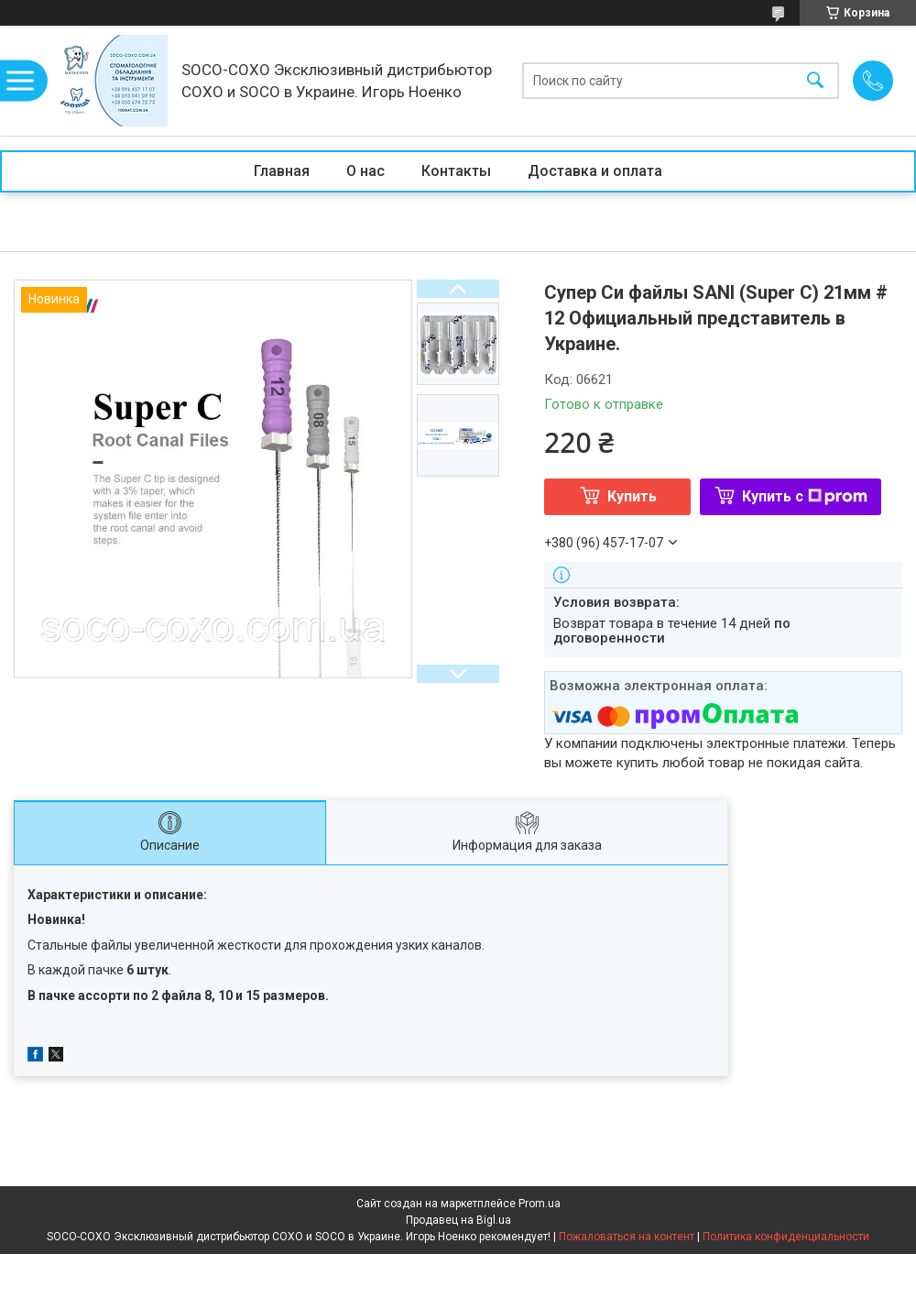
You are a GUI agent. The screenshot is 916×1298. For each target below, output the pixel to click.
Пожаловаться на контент (626, 1236)
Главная (282, 171)
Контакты (456, 171)
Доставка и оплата (595, 171)
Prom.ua (539, 1203)
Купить (632, 496)
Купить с (804, 496)
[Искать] (815, 81)
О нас (365, 171)
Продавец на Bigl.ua (458, 1220)
